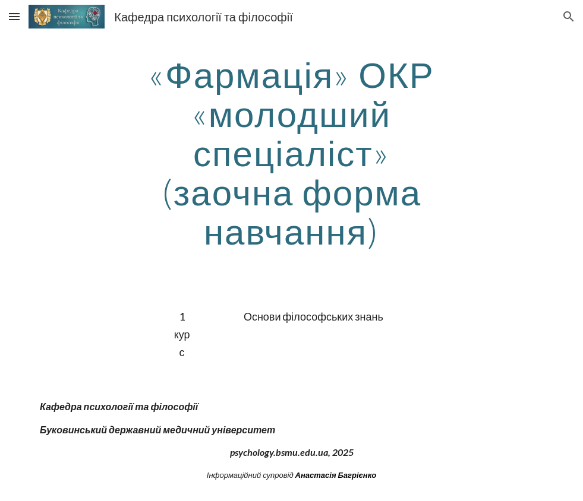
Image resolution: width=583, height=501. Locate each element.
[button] (14, 16)
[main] (292, 152)
